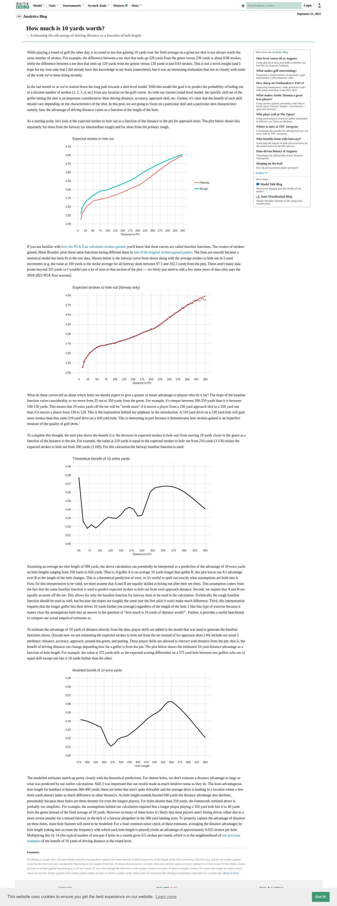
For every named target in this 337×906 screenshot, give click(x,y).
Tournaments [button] (73, 5)
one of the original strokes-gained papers (163, 252)
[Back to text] (230, 872)
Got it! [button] (320, 897)
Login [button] (309, 5)
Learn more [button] (166, 896)
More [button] (136, 5)
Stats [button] (54, 5)
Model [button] (39, 5)
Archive (261, 172)
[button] (120, 5)
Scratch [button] (98, 5)
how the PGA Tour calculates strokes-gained (93, 247)
